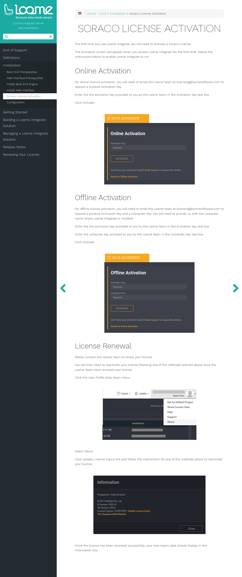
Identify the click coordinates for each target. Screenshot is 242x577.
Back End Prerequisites (22, 72)
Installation (12, 65)
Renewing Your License (21, 154)
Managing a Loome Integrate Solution (25, 136)
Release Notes (14, 147)
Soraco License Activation (24, 96)
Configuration (16, 102)
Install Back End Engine (22, 84)
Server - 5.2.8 (96, 13)
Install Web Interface (20, 90)
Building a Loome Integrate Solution (24, 123)
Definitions (11, 58)
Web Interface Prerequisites (25, 78)
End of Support (15, 50)
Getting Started (15, 112)
